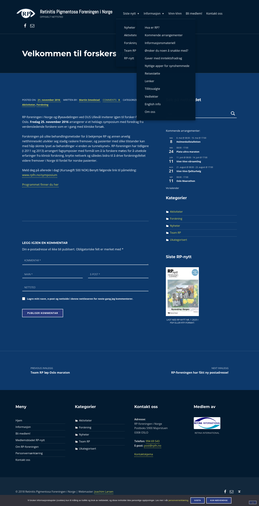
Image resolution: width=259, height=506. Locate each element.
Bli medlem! (194, 13)
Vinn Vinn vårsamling (188, 161)
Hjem (19, 420)
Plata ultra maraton (187, 151)
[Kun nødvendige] (253, 502)
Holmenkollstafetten (188, 141)
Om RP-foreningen (27, 447)
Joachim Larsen (103, 491)
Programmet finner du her (40, 184)
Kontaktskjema (143, 454)
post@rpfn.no (152, 445)
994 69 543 (153, 441)
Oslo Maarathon (185, 181)
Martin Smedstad (89, 99)
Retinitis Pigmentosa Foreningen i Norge (76, 12)
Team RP (175, 232)
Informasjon (154, 13)
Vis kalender (172, 188)
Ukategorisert (178, 240)
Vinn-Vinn (175, 13)
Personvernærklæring (29, 453)
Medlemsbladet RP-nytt (30, 440)
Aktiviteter (28, 104)
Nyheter (175, 226)
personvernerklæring (178, 500)
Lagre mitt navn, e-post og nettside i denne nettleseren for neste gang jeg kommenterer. (80, 298)
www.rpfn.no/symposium (39, 175)
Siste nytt (131, 13)
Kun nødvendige (219, 500)
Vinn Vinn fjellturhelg (188, 171)
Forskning (42, 104)
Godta (197, 500)
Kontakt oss (214, 13)
